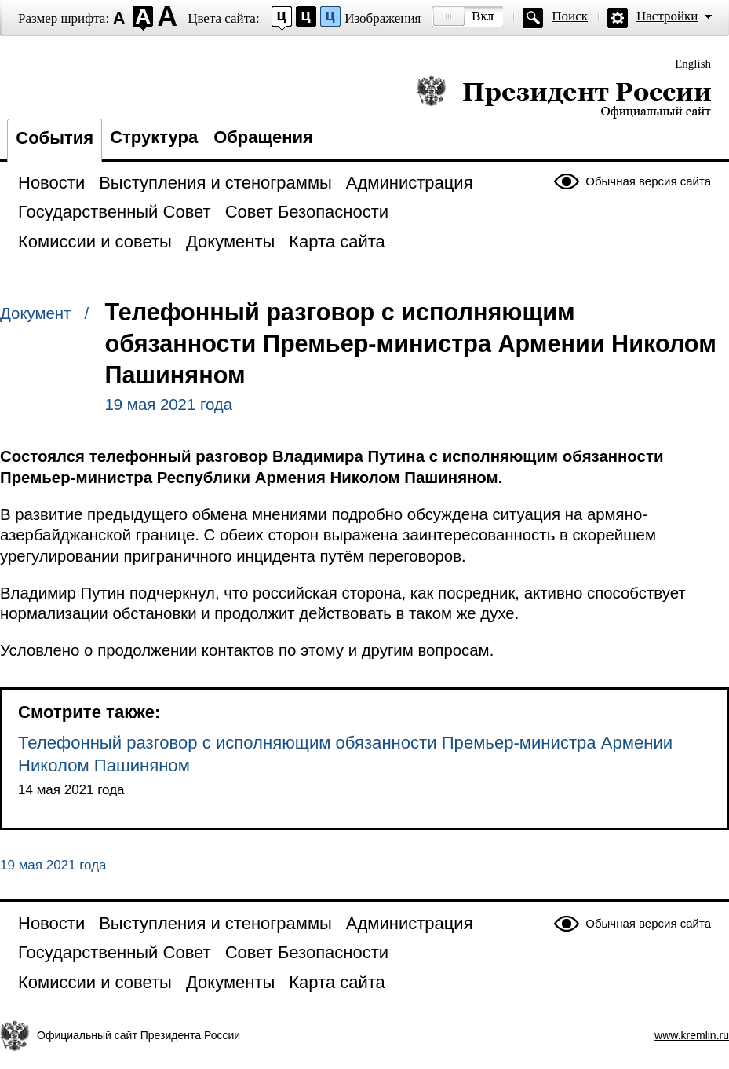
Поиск (570, 16)
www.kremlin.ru (691, 1035)
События (54, 138)
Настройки (667, 16)
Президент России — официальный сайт (564, 96)
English (693, 63)
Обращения (263, 137)
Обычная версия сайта (648, 181)
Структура (154, 137)
